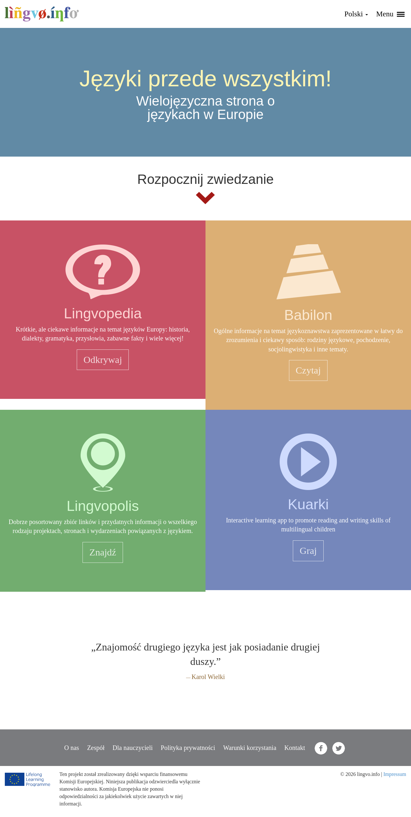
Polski (356, 14)
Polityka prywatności (188, 747)
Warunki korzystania (249, 747)
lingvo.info (42, 14)
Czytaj (308, 370)
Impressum (394, 774)
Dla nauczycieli (133, 747)
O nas (71, 747)
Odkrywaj (102, 359)
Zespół (95, 747)
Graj (308, 550)
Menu (390, 14)
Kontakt (294, 747)
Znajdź (102, 552)
